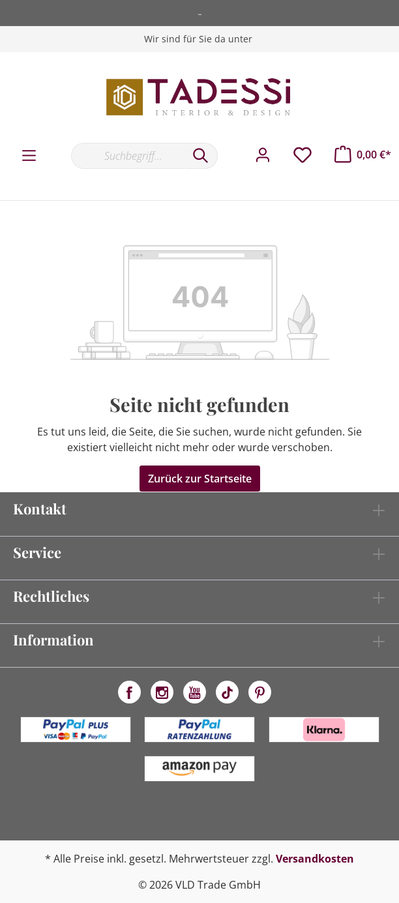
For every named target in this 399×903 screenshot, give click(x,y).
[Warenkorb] (363, 154)
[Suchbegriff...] (127, 156)
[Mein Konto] (262, 155)
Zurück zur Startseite (200, 478)
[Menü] (29, 156)
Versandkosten (315, 858)
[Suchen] (201, 156)
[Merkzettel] (302, 155)
